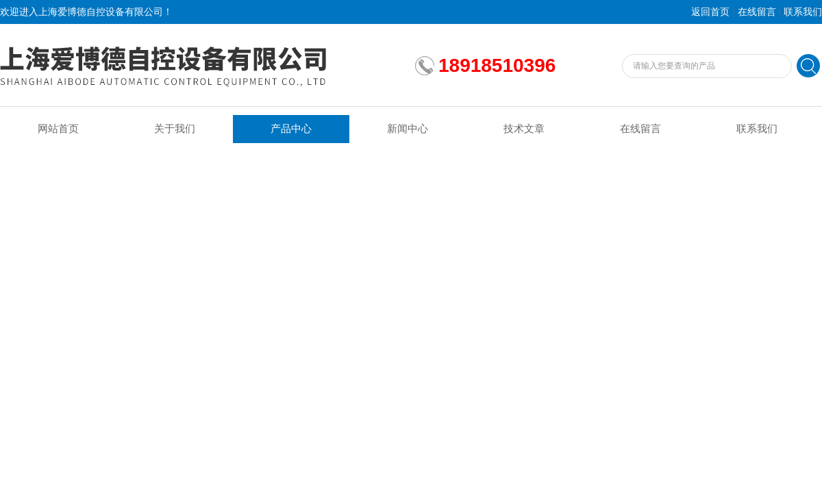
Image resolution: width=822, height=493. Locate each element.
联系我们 (803, 12)
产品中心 (291, 128)
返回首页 (710, 12)
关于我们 (174, 128)
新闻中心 (407, 128)
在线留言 (757, 12)
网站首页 (58, 128)
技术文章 (524, 128)
